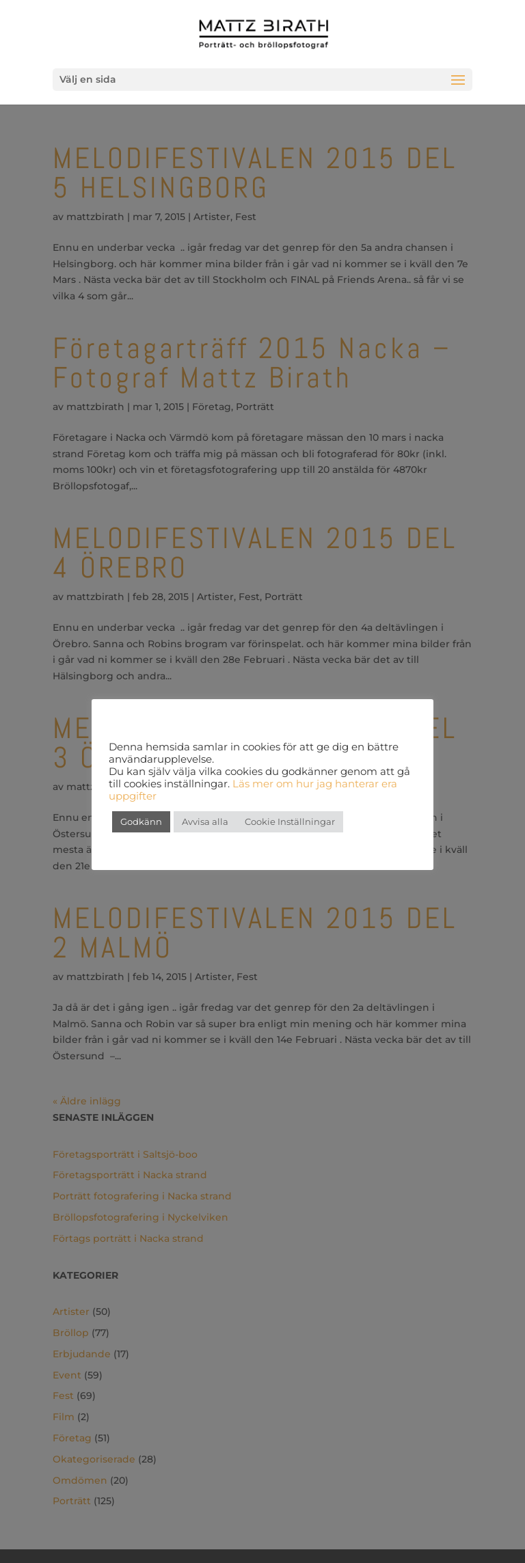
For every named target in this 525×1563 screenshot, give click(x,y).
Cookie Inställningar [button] (290, 821)
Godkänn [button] (141, 821)
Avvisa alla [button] (205, 821)
